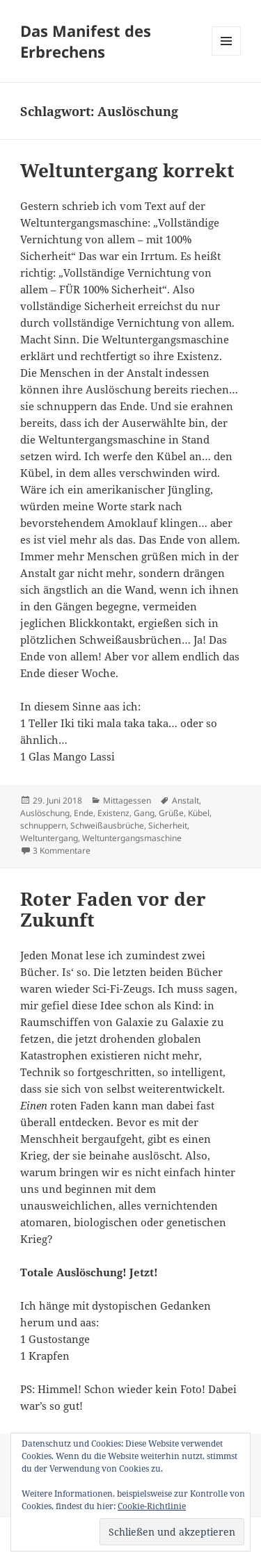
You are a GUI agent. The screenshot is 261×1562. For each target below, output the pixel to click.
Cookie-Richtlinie (152, 1506)
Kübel (198, 813)
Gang (144, 813)
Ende (83, 813)
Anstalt (185, 800)
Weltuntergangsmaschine (132, 838)
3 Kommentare (61, 850)
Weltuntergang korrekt (127, 170)
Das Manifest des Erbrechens (85, 41)
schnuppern (43, 825)
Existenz (113, 813)
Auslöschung (45, 813)
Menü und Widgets (226, 55)
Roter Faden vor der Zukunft (113, 909)
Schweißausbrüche (107, 825)
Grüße (171, 813)
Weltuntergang (49, 838)
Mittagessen (127, 800)
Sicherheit (167, 825)
